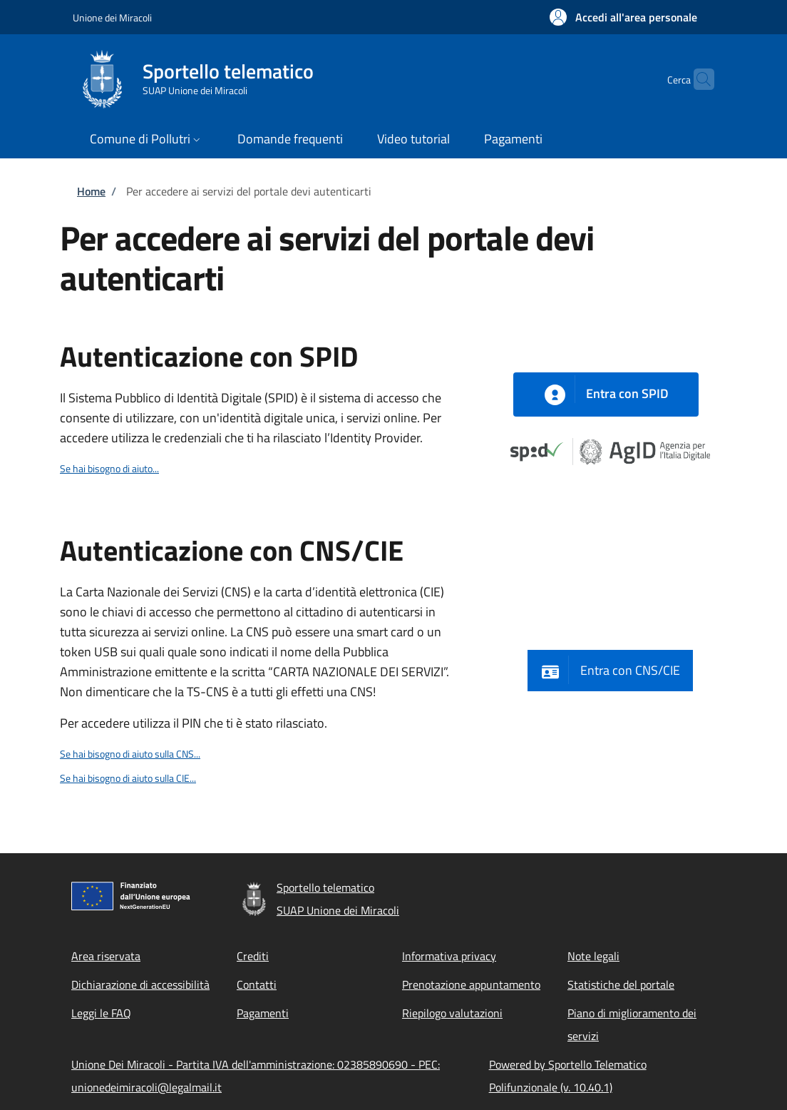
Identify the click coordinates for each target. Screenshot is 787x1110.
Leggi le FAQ (101, 1013)
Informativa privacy (449, 955)
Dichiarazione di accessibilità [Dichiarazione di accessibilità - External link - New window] (140, 984)
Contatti (257, 984)
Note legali (593, 955)
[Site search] (697, 79)
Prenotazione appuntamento (471, 984)
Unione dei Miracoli (112, 17)
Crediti (253, 955)
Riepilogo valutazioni (452, 1013)
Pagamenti (263, 1013)
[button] (623, 17)
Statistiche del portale (620, 984)
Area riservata (105, 955)
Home (91, 191)
